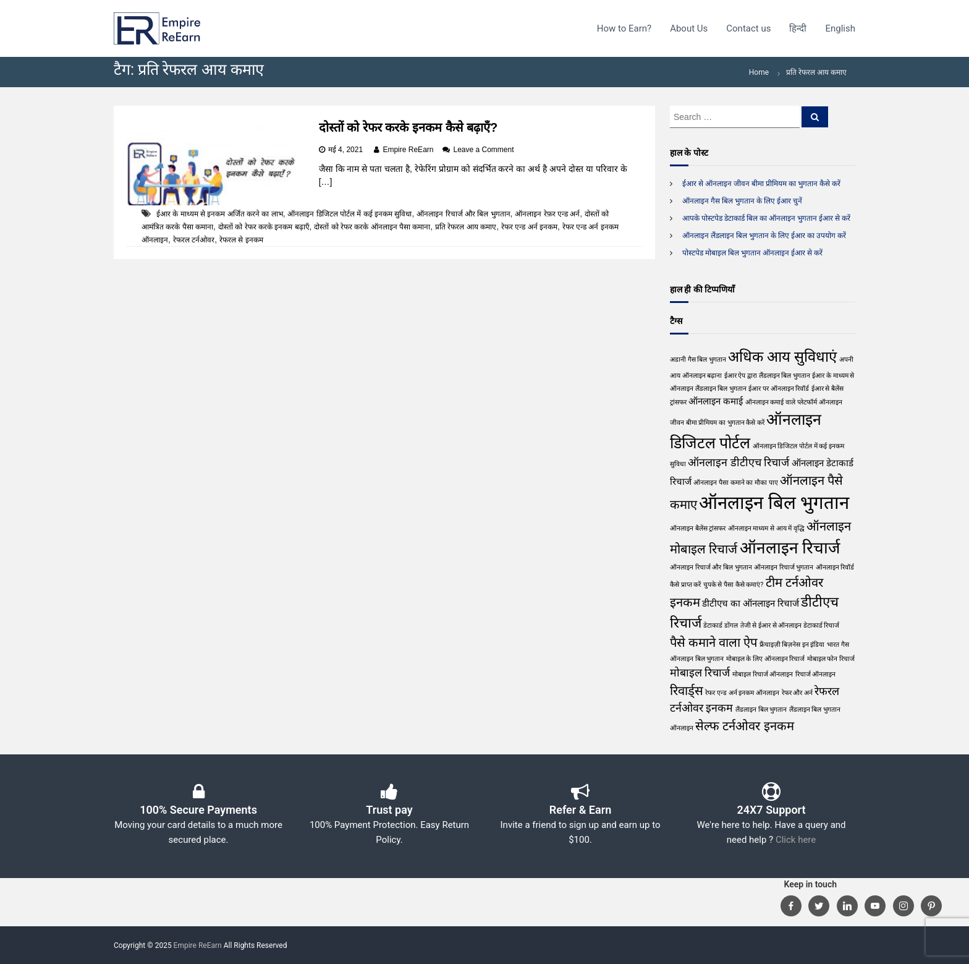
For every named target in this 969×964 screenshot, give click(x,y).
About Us (689, 28)
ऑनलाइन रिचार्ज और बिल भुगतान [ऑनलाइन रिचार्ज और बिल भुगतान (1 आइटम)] (711, 567)
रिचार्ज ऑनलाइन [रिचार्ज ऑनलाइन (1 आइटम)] (815, 674)
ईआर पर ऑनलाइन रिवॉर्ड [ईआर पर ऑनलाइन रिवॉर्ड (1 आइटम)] (778, 389)
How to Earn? (624, 28)
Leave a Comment (483, 149)
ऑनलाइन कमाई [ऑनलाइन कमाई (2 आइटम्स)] (715, 401)
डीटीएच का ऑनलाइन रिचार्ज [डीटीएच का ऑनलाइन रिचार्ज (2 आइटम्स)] (750, 603)
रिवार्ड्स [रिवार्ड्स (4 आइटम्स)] (686, 690)
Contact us (748, 28)
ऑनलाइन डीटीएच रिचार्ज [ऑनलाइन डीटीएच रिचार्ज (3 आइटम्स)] (738, 462)
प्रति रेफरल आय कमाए (465, 227)
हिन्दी (797, 28)
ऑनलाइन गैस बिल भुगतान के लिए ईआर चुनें (742, 201)
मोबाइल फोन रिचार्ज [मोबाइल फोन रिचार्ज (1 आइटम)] (831, 659)
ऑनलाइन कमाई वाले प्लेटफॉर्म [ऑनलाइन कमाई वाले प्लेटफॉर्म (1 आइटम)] (781, 402)
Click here (796, 839)
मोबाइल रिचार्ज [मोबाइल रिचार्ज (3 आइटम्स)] (700, 672)
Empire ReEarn (408, 149)
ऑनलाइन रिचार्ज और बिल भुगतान (463, 214)
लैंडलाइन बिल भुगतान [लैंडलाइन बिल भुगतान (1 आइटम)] (761, 710)
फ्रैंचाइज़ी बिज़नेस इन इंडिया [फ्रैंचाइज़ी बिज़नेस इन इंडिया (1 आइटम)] (792, 645)
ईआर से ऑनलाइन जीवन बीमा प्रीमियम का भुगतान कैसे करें (761, 183)
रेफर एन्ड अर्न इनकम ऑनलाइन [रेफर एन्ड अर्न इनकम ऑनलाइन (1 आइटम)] (742, 693)
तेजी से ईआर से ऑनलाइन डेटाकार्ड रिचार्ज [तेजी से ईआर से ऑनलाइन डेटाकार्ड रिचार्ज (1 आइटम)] (790, 625)
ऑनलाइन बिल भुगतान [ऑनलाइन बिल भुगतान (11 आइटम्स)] (774, 502)
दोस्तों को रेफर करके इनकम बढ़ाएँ (264, 227)
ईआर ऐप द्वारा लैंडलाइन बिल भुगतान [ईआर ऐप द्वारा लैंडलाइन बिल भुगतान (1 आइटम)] (767, 376)
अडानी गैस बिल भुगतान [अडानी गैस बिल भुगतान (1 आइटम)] (698, 360)
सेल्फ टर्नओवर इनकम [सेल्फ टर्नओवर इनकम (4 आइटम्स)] (744, 726)
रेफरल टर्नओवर (193, 240)
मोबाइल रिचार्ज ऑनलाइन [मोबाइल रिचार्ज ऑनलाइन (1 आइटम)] (762, 674)
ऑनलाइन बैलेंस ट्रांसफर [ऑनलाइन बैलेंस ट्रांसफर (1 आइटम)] (698, 528)
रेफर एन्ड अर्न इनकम (529, 227)
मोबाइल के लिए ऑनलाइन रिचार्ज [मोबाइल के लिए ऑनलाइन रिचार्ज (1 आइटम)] (765, 659)
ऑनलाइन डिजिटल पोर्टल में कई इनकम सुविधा (349, 214)
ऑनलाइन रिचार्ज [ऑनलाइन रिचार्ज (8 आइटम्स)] (790, 548)
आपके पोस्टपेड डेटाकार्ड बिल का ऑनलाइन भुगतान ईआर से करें (766, 218)
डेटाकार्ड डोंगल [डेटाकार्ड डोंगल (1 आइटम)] (720, 625)
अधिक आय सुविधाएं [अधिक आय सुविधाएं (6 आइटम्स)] (782, 356)
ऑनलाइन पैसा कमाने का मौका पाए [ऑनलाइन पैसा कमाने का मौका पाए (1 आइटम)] (735, 483)
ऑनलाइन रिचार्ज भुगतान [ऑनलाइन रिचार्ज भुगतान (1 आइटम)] (783, 567)
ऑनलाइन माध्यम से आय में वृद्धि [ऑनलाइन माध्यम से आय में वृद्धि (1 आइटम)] (766, 528)
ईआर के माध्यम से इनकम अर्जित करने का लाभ (219, 214)
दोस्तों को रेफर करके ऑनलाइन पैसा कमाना (372, 227)
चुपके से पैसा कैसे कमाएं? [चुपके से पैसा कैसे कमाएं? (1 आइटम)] (733, 585)
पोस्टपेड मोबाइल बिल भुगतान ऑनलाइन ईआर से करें (752, 253)
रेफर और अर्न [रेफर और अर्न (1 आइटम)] (797, 693)
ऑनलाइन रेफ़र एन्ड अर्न (547, 214)
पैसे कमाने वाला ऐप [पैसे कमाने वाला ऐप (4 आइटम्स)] (713, 642)
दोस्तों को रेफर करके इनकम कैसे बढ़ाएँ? (408, 127)
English (840, 28)
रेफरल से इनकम (241, 240)
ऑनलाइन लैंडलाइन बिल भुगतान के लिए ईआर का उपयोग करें (764, 235)
